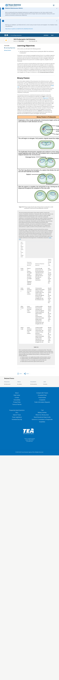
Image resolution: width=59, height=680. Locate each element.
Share (27, 373)
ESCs (17, 412)
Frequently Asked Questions (16, 410)
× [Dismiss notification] (56, 8)
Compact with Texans (42, 393)
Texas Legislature (17, 417)
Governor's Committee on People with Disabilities (42, 421)
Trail (42, 410)
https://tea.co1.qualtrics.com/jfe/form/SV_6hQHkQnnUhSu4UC (19, 28)
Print (21, 373)
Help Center (17, 395)
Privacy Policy (16, 402)
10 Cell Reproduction (16, 35)
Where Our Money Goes (42, 415)
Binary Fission (7, 50)
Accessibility (17, 400)
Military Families (42, 412)
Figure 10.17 (45, 98)
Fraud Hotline (42, 397)
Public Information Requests (42, 402)
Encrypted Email (42, 395)
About (17, 393)
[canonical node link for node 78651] (5, 35)
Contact (17, 397)
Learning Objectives (10, 48)
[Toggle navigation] (54, 5)
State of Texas (17, 415)
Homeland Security (17, 419)
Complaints (42, 400)
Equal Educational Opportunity (42, 417)
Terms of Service (16, 404)
